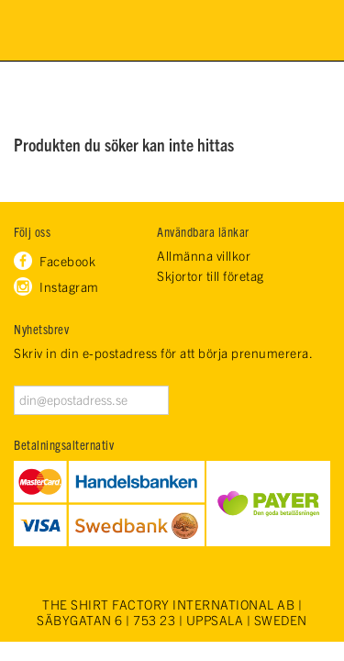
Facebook (67, 260)
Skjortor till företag (210, 276)
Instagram (69, 286)
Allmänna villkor (203, 255)
